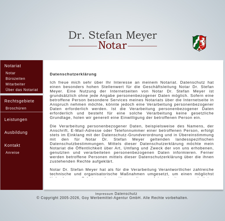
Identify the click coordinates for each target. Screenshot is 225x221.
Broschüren (16, 108)
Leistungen (16, 119)
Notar (11, 73)
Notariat (12, 65)
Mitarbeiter (15, 84)
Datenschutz (126, 194)
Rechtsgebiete (19, 101)
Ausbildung (16, 132)
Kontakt (12, 145)
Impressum (104, 193)
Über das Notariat (22, 90)
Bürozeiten (15, 79)
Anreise (13, 153)
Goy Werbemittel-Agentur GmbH (111, 198)
